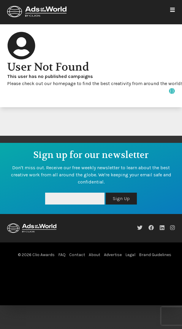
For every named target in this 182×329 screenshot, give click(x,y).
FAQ (62, 254)
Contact (77, 254)
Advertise (113, 254)
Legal (130, 254)
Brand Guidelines (155, 254)
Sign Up (121, 198)
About (94, 254)
